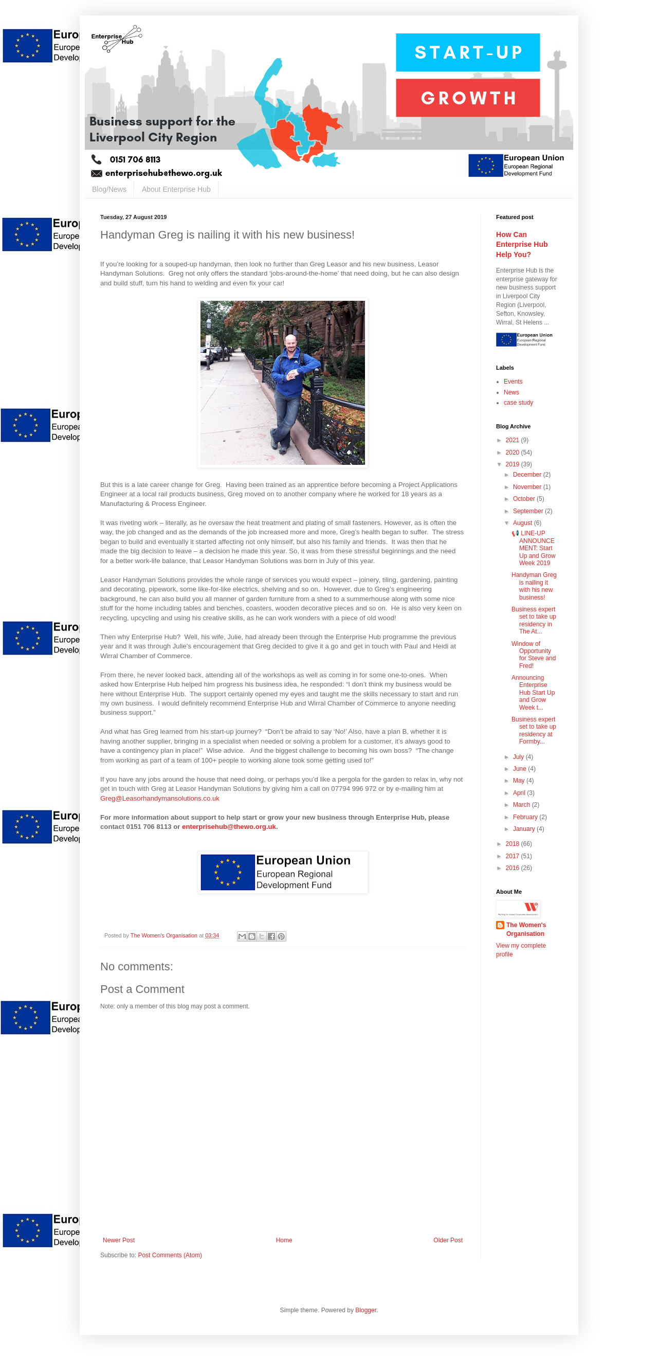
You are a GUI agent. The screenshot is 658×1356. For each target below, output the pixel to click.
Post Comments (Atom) (170, 1255)
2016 (513, 868)
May (519, 780)
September (529, 511)
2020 (513, 452)
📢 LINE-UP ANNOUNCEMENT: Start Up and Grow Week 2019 (533, 548)
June (520, 768)
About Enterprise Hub (176, 189)
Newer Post (119, 1240)
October (525, 498)
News (511, 392)
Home (284, 1240)
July (519, 757)
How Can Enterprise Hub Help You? (522, 244)
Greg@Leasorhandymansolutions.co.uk (160, 798)
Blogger (365, 1310)
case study (518, 402)
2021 (513, 440)
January (525, 829)
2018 (513, 843)
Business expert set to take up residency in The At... (533, 620)
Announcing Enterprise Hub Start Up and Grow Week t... (533, 692)
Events (513, 381)
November (528, 487)
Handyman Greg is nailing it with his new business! (534, 586)
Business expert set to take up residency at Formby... (533, 730)
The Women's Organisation (526, 929)
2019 (513, 464)
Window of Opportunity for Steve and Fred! (533, 655)
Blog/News (109, 189)
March (522, 804)
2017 (513, 856)
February (526, 817)
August (523, 523)
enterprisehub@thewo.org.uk (229, 826)
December (528, 474)
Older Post (448, 1240)
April (520, 793)
